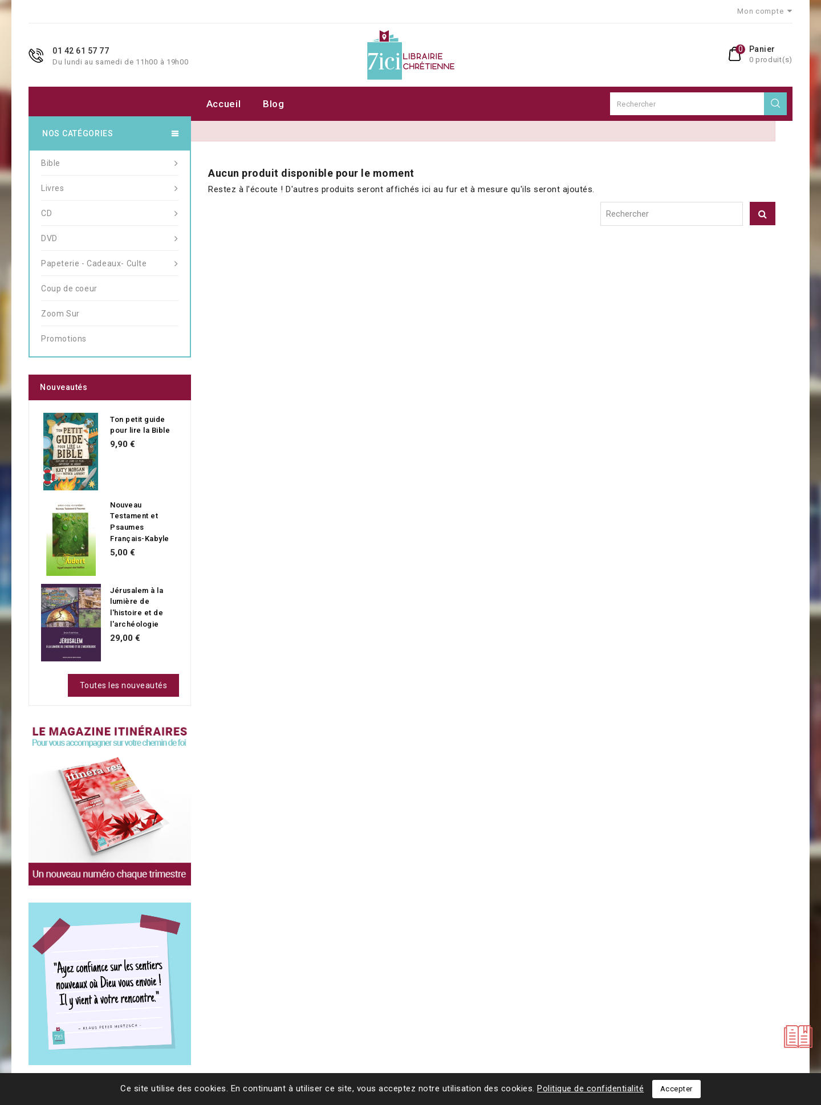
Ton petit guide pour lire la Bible (140, 425)
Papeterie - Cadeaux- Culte (109, 263)
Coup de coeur (69, 288)
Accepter (676, 1088)
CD (109, 213)
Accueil (223, 103)
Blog (273, 103)
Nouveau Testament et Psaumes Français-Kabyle (139, 522)
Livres (109, 188)
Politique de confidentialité (590, 1088)
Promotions (64, 338)
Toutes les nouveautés (124, 685)
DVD (109, 238)
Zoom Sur (60, 313)
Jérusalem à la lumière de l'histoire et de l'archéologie (136, 607)
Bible (109, 163)
